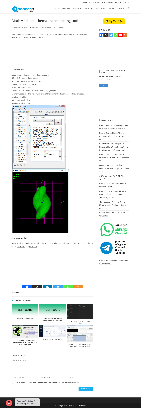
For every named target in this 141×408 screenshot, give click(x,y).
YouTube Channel (57, 243)
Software (35, 28)
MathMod (18, 292)
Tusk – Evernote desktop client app (80, 322)
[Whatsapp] (68, 286)
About (91, 2)
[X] (37, 286)
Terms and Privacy (121, 2)
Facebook (33, 246)
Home (84, 2)
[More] (78, 286)
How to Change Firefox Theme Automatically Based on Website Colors (112, 136)
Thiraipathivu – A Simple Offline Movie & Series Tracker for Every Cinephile (112, 205)
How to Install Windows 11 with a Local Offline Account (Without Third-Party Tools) (112, 194)
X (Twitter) (21, 246)
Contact (109, 2)
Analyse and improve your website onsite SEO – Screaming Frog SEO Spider (25, 342)
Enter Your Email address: (110, 76)
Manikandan (46, 28)
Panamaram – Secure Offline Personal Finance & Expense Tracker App (114, 168)
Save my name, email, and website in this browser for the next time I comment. (47, 383)
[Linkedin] (47, 286)
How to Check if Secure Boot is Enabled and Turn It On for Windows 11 (114, 157)
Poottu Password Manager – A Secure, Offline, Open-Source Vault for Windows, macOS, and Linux (113, 147)
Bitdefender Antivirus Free (52, 339)
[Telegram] (58, 286)
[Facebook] (27, 286)
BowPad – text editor (25, 319)
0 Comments (60, 28)
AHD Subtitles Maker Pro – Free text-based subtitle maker (80, 345)
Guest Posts (100, 2)
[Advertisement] (52, 54)
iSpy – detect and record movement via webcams (52, 320)
